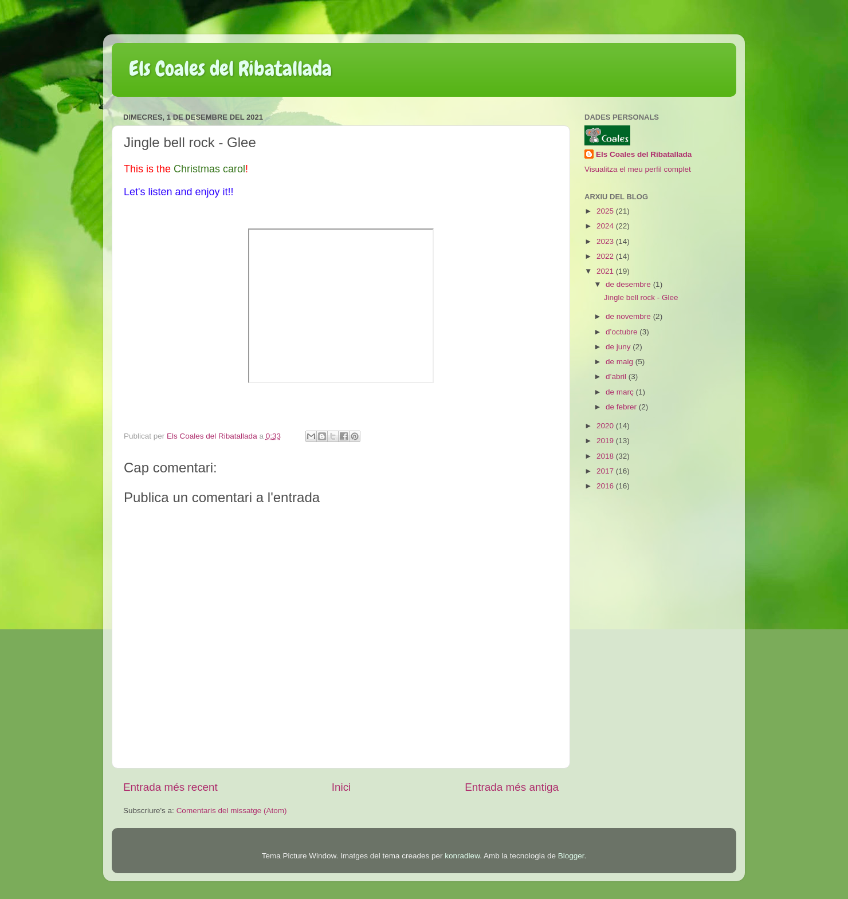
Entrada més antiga (512, 787)
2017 (606, 471)
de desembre (629, 284)
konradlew (462, 855)
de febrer (622, 407)
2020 (606, 425)
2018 (606, 456)
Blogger (571, 855)
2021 (606, 271)
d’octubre (622, 332)
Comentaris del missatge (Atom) (231, 810)
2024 (606, 226)
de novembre (629, 316)
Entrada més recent (170, 787)
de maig (620, 361)
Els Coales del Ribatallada (230, 69)
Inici (341, 787)
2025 (606, 211)
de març (621, 392)
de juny (619, 346)
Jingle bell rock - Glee (641, 297)
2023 (606, 241)
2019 (606, 440)
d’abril (617, 376)
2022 (606, 256)
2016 (606, 486)
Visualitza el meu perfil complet (637, 169)
